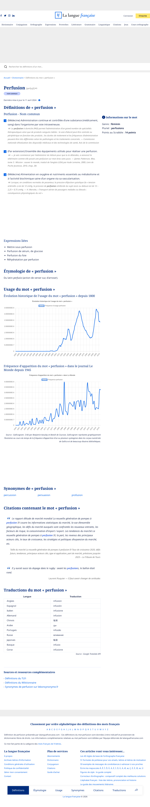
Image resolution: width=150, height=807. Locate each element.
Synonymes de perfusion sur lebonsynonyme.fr (34, 678)
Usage (58, 790)
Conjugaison (21, 14)
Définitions (18, 790)
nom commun (14, 85)
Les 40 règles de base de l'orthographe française (105, 748)
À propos (6, 748)
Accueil (9, 69)
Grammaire (90, 14)
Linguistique (104, 14)
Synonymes (77, 790)
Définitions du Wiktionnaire (23, 674)
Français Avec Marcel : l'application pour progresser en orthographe (113, 780)
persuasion (46, 486)
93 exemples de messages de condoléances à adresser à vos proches (114, 756)
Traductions (119, 790)
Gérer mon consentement (13, 764)
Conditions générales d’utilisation (17, 756)
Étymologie (39, 790)
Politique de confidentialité (14, 760)
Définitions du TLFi (18, 669)
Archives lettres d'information (15, 752)
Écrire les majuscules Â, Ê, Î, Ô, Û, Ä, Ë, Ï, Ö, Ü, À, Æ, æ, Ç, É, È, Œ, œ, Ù (114, 760)
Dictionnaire (7, 14)
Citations (117, 14)
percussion (12, 486)
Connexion (128, 5)
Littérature (76, 14)
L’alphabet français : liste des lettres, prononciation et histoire (111, 772)
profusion (79, 486)
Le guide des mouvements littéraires (99, 776)
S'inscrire (143, 5)
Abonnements (53, 748)
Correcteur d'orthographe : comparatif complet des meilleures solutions (115, 768)
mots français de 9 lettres (47, 736)
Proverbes (63, 14)
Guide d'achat (53, 764)
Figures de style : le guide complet (98, 764)
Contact (5, 768)
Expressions (50, 14)
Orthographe (36, 14)
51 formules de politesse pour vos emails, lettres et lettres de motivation (115, 752)
